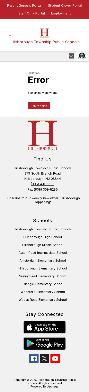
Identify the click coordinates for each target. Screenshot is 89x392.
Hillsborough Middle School (42, 245)
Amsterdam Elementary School (42, 260)
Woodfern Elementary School (43, 292)
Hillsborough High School (42, 237)
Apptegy (52, 386)
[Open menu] (10, 35)
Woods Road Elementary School (43, 300)
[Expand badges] (71, 56)
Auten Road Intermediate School (42, 253)
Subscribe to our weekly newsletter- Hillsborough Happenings (42, 200)
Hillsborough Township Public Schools (43, 229)
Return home (39, 105)
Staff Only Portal (31, 13)
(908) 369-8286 (46, 189)
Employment (61, 13)
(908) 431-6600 (42, 184)
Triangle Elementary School (42, 284)
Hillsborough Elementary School (42, 268)
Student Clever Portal (65, 5)
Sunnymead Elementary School (42, 276)
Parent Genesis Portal (24, 5)
